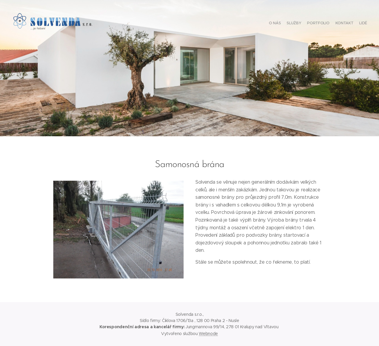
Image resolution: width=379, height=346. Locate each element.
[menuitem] (344, 23)
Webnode (208, 333)
